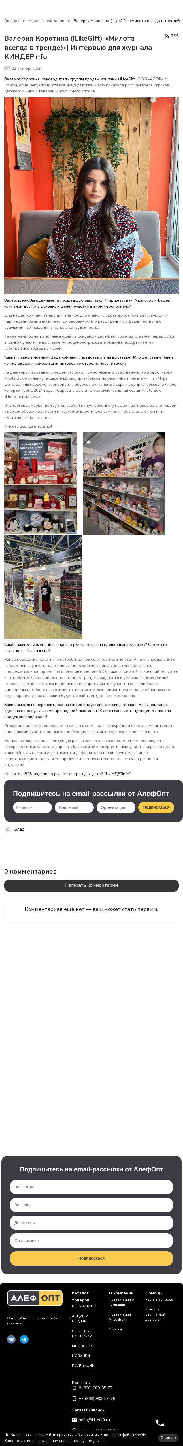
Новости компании (46, 21)
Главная (11, 21)
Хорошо (168, 1437)
